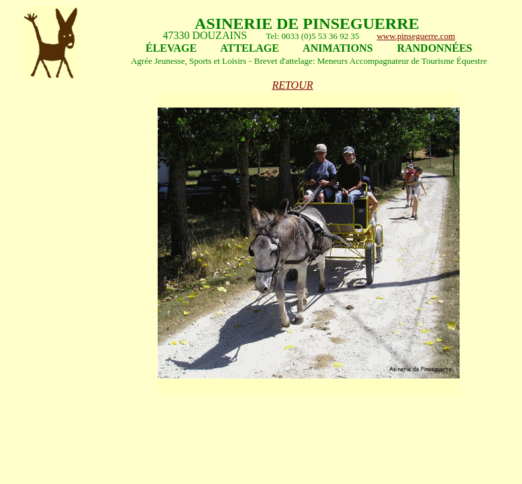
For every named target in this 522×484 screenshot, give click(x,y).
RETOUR (292, 85)
